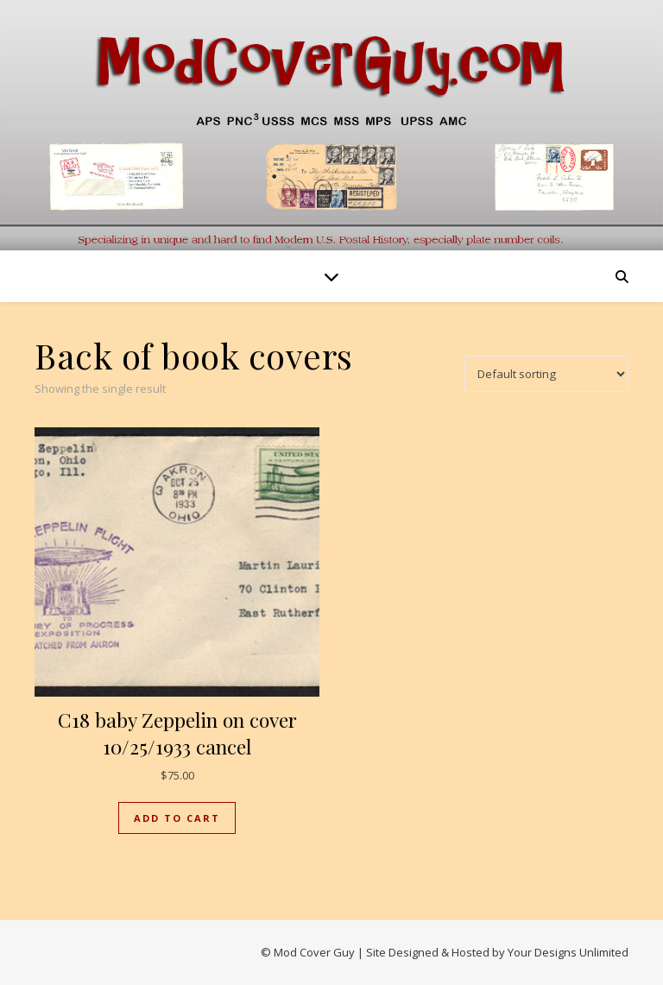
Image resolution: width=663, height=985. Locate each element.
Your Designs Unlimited (568, 952)
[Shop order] (546, 374)
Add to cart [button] (177, 817)
